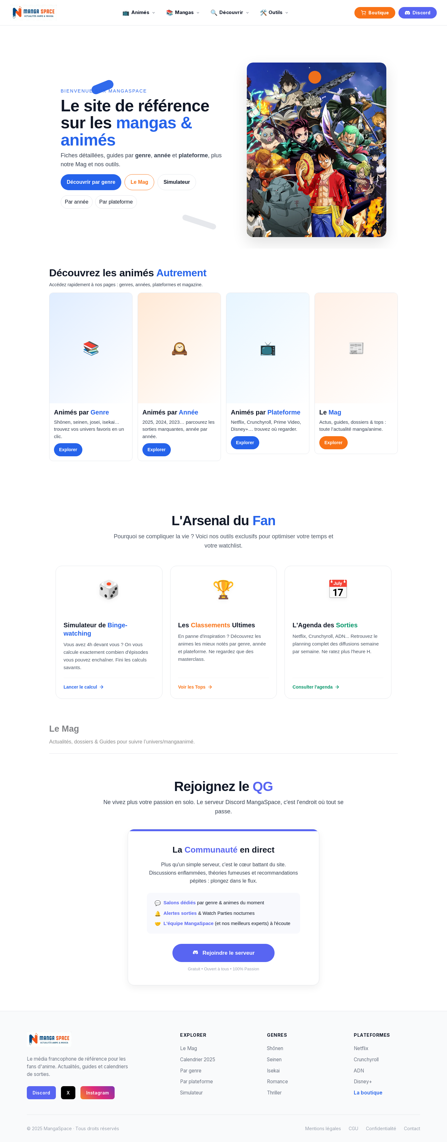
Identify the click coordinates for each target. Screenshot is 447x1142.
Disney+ (363, 1082)
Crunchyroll (366, 1059)
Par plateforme (116, 202)
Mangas (183, 12)
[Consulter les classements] (223, 632)
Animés (139, 12)
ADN (359, 1071)
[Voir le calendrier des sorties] (337, 632)
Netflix (361, 1048)
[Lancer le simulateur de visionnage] (109, 632)
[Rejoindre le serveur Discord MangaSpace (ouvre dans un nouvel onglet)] (223, 953)
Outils (274, 12)
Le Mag (188, 1048)
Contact (412, 1128)
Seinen (274, 1059)
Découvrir (230, 12)
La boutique (368, 1093)
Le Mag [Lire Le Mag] (139, 182)
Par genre (190, 1071)
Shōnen (275, 1048)
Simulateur (191, 1093)
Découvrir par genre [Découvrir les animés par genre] (91, 182)
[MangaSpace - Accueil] (33, 13)
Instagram (97, 1092)
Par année (76, 202)
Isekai (273, 1071)
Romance (277, 1082)
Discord (417, 12)
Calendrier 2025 (197, 1059)
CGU (353, 1128)
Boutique (375, 12)
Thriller (274, 1093)
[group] (91, 377)
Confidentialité (381, 1128)
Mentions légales (323, 1128)
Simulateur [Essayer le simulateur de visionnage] (176, 182)
